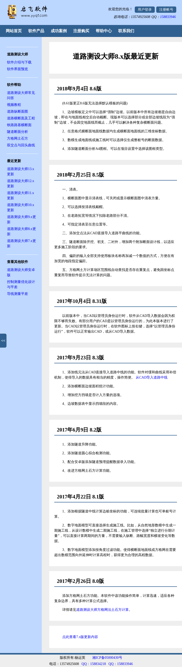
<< (3, 341)
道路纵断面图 (17, 111)
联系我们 (126, 31)
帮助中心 (104, 31)
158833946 (168, 17)
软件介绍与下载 (19, 62)
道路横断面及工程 (21, 118)
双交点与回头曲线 (21, 145)
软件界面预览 (17, 69)
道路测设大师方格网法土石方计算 (102, 610)
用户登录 (145, 9)
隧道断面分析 (17, 132)
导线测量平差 (17, 294)
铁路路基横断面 (19, 125)
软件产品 (36, 31)
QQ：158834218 (94, 664)
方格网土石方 (17, 138)
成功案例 (59, 31)
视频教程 (14, 105)
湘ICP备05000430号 (107, 658)
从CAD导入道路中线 (152, 377)
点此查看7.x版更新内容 (80, 637)
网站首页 (14, 31)
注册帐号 (166, 9)
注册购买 (81, 31)
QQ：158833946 (120, 664)
